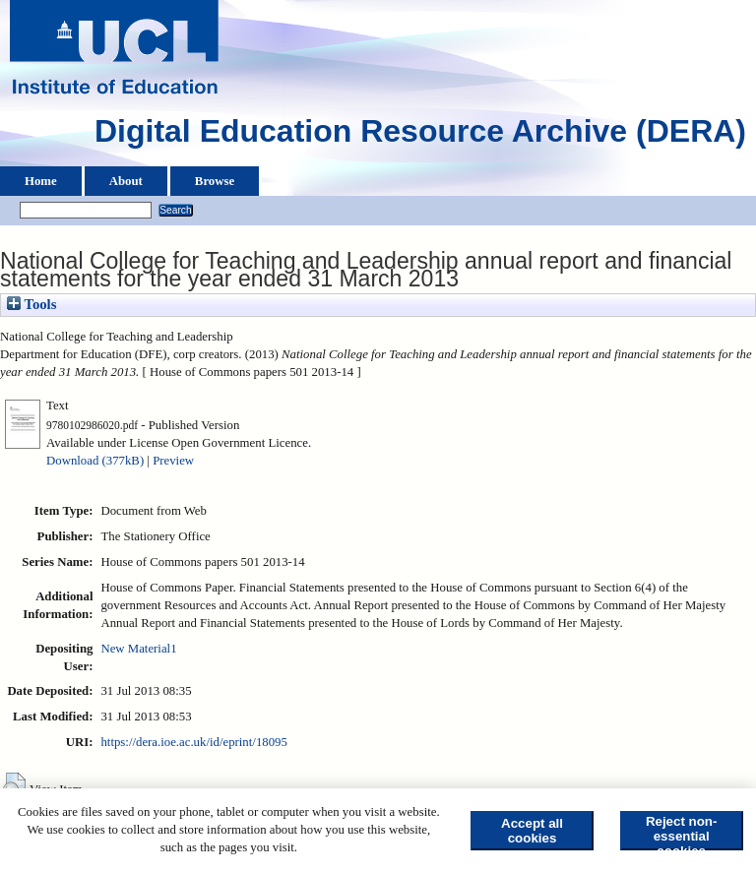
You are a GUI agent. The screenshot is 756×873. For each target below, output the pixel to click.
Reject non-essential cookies (682, 832)
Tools (31, 304)
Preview (173, 461)
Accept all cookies (532, 830)
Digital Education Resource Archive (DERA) (420, 136)
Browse (214, 181)
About (126, 181)
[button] (14, 787)
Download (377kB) (95, 461)
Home (41, 181)
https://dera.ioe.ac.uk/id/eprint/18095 (193, 742)
